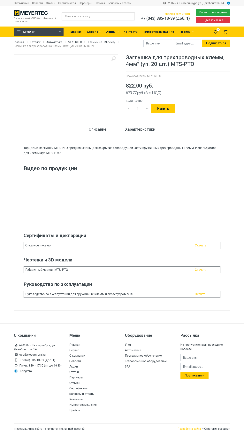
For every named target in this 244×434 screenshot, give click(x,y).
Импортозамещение (213, 12)
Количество (134, 100)
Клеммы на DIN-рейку (101, 42)
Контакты (76, 399)
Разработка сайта (189, 428)
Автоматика (54, 42)
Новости (37, 3)
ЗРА (127, 366)
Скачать (200, 245)
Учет (128, 344)
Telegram (23, 371)
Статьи (50, 3)
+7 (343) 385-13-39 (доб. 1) (165, 18)
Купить (163, 108)
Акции (73, 366)
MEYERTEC (75, 42)
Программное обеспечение (143, 355)
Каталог (39, 32)
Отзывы (100, 3)
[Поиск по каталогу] (98, 16)
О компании (21, 3)
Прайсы (74, 410)
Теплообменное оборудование (146, 361)
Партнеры (85, 3)
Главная (19, 42)
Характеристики (140, 129)
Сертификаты (67, 3)
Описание (97, 129)
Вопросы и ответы (119, 3)
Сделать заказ (213, 20)
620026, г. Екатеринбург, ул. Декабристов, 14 (193, 3)
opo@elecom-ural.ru (177, 13)
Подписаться (216, 43)
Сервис (74, 350)
